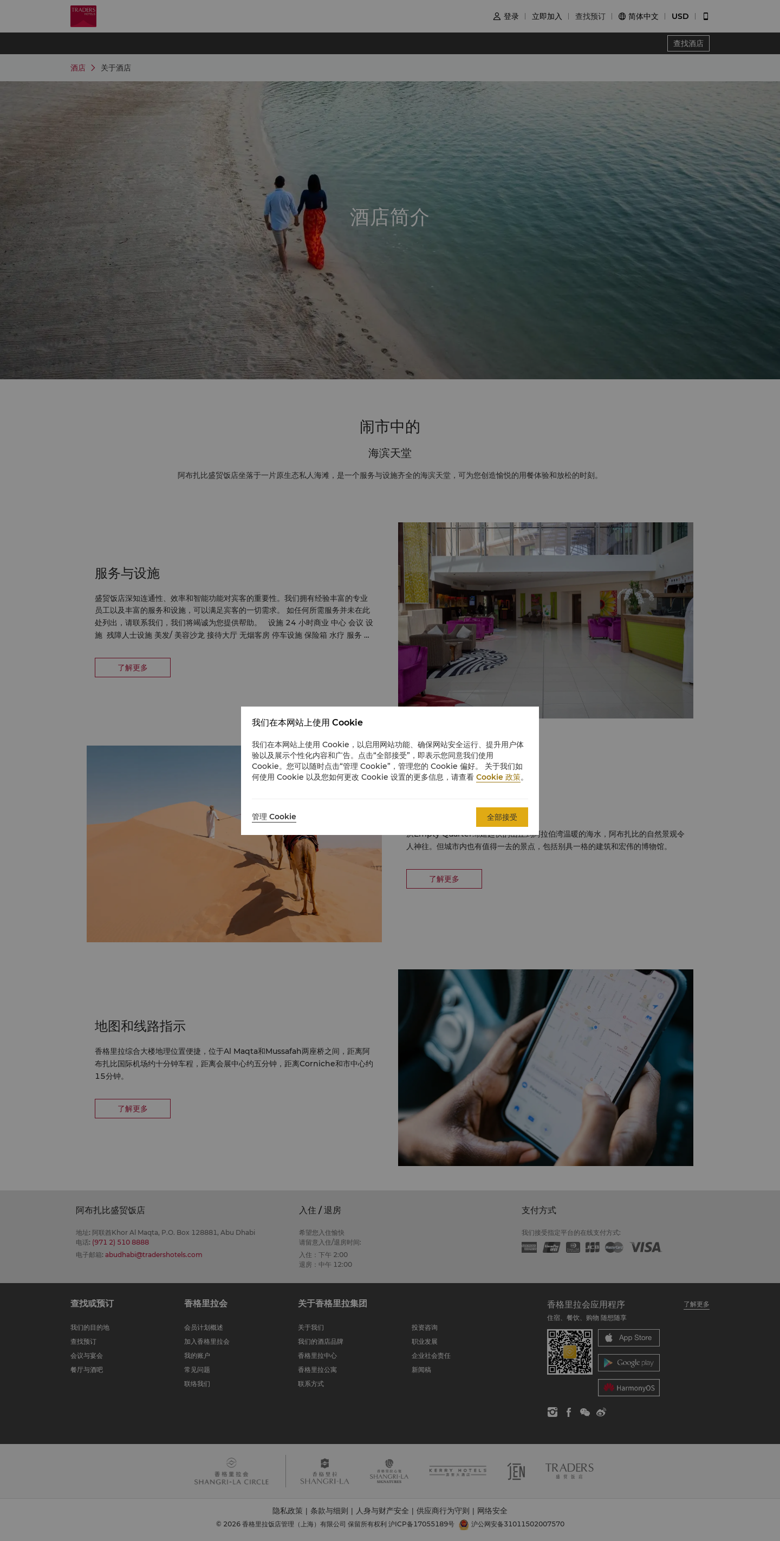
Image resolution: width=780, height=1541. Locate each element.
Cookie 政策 (498, 777)
